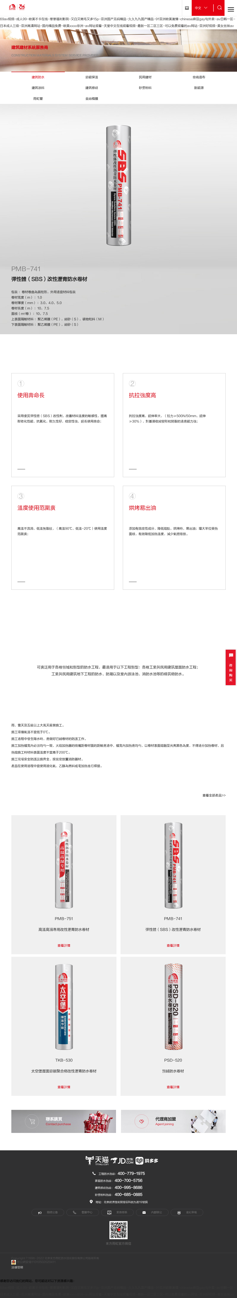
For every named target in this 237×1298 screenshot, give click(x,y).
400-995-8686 (128, 1188)
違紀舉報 (187, 1212)
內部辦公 (152, 1212)
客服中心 (82, 1212)
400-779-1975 (131, 1174)
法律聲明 (17, 1267)
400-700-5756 (128, 1181)
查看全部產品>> (214, 795)
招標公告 (48, 1212)
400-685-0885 (128, 1195)
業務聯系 (117, 1212)
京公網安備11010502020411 (33, 1262)
